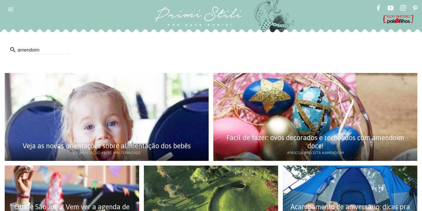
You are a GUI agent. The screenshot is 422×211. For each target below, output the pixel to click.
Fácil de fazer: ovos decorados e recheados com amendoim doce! (315, 142)
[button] (11, 9)
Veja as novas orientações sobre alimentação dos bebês (107, 146)
